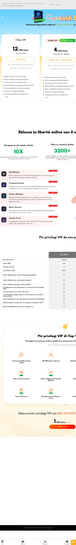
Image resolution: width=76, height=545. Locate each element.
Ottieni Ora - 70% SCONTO (60, 60)
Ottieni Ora (20, 59)
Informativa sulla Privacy (15, 5)
